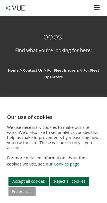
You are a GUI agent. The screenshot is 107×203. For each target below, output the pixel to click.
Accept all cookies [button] (28, 181)
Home (13, 70)
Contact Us (33, 70)
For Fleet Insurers (63, 70)
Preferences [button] (22, 191)
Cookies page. (67, 164)
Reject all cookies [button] (70, 181)
